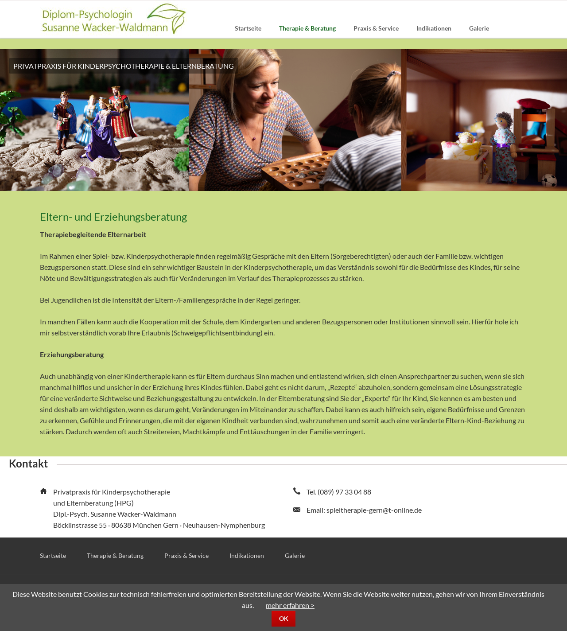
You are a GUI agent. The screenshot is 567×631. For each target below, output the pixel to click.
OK (283, 618)
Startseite (53, 555)
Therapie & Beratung (115, 555)
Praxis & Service (186, 555)
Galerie (295, 555)
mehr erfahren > (290, 605)
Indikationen (246, 555)
